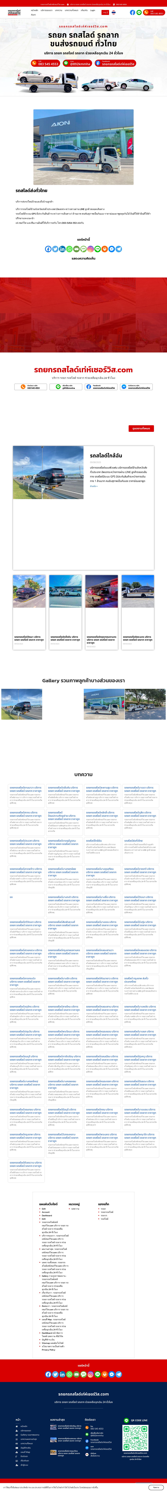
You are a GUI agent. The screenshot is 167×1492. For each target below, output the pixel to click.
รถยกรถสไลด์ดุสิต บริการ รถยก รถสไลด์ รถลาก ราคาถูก (140, 814)
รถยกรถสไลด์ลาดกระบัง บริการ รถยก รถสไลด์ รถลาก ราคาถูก (25, 981)
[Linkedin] (62, 249)
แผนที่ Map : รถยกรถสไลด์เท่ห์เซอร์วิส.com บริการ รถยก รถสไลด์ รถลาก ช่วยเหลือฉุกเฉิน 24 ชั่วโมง (54, 1324)
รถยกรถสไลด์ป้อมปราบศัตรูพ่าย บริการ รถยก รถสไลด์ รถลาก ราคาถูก (64, 816)
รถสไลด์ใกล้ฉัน (106, 456)
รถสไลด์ (104, 1218)
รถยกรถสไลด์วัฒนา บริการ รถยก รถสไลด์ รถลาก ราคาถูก (29, 638)
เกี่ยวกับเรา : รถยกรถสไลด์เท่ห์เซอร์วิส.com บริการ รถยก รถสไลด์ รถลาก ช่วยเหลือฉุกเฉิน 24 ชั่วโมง (54, 1297)
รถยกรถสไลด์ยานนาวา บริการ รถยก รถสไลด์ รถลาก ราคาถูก (25, 789)
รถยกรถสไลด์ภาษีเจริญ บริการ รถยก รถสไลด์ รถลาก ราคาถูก (64, 1058)
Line (72, 61)
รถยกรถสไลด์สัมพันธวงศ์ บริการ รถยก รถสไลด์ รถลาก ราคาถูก (63, 925)
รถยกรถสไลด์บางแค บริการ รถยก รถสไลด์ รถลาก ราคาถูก (140, 1033)
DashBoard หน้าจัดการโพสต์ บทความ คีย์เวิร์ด (52, 1334)
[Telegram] (118, 249)
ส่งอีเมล (93, 1453)
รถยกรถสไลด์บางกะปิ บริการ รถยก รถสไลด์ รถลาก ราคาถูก (64, 898)
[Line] (97, 249)
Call (151, 11)
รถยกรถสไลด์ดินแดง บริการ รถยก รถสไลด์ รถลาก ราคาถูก (140, 1083)
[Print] (104, 249)
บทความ (58, 10)
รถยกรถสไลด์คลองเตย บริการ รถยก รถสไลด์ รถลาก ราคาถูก (140, 951)
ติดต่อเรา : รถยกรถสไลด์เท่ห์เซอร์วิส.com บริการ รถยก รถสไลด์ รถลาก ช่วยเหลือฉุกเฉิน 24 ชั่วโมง (55, 1311)
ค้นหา (33, 14)
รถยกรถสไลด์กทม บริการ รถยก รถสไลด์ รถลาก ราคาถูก (102, 1111)
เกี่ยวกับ (84, 10)
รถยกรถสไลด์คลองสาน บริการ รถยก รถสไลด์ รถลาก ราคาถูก (102, 1008)
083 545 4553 (156, 13)
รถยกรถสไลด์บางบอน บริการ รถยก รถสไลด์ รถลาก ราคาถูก (140, 1111)
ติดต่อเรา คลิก (32, 385)
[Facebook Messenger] (111, 249)
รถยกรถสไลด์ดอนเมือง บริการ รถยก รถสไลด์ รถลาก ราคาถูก (102, 1058)
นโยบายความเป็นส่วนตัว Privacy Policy (53, 1348)
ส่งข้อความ (95, 1456)
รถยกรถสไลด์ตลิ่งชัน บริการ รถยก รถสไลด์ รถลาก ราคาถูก (65, 638)
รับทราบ (156, 1487)
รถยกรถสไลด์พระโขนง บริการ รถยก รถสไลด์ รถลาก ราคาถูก (64, 1033)
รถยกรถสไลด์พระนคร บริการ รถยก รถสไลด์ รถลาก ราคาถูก (137, 638)
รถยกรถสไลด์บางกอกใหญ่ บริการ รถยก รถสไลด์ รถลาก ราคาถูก (25, 1084)
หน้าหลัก (34, 10)
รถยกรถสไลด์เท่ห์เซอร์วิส (118, 64)
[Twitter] (55, 249)
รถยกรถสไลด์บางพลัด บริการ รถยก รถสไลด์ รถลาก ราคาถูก (140, 1008)
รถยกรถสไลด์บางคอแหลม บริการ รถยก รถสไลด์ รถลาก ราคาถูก (63, 1084)
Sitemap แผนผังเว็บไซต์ (52, 1343)
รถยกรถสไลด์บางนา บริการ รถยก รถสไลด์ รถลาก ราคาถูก (140, 789)
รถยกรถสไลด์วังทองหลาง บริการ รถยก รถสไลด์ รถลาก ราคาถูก (63, 1137)
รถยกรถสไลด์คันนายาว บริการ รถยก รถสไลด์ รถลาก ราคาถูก (102, 980)
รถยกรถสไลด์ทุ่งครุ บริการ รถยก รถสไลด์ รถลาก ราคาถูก (140, 1058)
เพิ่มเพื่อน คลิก (67, 385)
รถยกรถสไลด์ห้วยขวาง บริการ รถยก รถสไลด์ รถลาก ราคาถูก (26, 1164)
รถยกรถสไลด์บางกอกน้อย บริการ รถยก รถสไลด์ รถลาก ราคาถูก (63, 872)
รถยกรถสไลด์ (107, 1212)
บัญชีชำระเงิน (48, 1339)
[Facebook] (48, 249)
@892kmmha (80, 64)
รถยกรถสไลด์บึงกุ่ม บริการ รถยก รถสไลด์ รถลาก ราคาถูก (140, 923)
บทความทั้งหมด (71, 10)
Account (46, 1212)
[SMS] (83, 249)
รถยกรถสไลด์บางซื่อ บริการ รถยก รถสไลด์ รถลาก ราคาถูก (102, 898)
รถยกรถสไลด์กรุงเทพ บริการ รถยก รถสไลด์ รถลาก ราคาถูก (25, 1136)
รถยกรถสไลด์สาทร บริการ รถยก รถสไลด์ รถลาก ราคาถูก (25, 814)
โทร (92, 1426)
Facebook (106, 61)
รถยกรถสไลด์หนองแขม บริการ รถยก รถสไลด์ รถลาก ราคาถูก (102, 1033)
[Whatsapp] (69, 249)
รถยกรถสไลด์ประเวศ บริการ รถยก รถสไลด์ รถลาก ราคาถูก (25, 842)
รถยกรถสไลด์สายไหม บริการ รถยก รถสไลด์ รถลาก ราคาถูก (64, 1008)
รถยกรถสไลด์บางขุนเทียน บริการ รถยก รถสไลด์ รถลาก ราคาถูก (101, 872)
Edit (44, 1208)
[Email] (76, 249)
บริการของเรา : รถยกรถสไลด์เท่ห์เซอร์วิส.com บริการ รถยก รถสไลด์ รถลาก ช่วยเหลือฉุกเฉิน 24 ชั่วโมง (55, 1240)
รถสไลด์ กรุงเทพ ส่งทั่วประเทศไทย (136, 980)
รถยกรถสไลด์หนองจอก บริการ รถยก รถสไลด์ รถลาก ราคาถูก (102, 1083)
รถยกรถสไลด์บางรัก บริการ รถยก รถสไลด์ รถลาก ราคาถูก (64, 980)
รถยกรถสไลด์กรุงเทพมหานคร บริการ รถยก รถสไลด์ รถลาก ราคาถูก (101, 640)
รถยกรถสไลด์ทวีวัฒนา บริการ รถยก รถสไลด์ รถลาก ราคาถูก (25, 923)
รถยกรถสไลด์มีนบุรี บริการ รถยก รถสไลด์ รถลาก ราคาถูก (64, 1111)
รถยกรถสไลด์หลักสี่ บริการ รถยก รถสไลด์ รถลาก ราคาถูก (102, 814)
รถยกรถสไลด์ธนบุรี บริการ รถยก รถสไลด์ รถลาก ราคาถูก (25, 1058)
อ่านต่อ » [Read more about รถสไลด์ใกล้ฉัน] (94, 486)
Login (92, 10)
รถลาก (104, 1215)
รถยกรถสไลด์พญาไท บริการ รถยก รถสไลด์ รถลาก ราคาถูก (140, 1136)
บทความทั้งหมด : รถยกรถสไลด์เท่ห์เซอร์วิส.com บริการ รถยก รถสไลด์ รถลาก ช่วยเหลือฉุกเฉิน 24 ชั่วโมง (55, 1267)
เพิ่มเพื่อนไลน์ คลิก (97, 1433)
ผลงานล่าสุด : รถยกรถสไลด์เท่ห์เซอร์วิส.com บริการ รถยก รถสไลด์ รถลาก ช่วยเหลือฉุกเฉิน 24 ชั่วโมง (54, 1254)
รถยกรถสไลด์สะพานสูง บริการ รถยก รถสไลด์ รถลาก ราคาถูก (102, 789)
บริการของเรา (46, 10)
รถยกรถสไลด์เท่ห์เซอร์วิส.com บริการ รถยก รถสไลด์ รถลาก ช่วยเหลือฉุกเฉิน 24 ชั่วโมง (55, 1227)
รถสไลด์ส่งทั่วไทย (133, 841)
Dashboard (47, 1215)
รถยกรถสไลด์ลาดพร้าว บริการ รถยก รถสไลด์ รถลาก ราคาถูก (26, 870)
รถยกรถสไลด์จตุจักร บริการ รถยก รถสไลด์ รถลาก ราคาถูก (25, 1008)
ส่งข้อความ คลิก (133, 385)
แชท (92, 1446)
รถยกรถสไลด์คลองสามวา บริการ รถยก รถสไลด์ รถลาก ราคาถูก (101, 953)
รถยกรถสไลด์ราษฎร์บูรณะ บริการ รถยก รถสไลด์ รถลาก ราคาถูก (63, 844)
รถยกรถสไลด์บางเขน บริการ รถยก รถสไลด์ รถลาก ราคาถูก (102, 923)
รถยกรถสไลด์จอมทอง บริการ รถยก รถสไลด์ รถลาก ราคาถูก (25, 1111)
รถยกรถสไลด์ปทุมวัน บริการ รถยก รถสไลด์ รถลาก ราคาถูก (25, 1033)
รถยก (103, 1208)
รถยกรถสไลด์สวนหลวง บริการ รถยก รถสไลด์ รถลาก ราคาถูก (26, 951)
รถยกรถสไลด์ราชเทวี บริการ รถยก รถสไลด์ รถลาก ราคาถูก (140, 870)
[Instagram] (90, 249)
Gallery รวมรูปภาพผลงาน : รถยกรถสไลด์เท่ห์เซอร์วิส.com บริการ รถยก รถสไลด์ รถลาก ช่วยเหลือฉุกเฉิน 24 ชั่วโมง (55, 1282)
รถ (11, 897)
